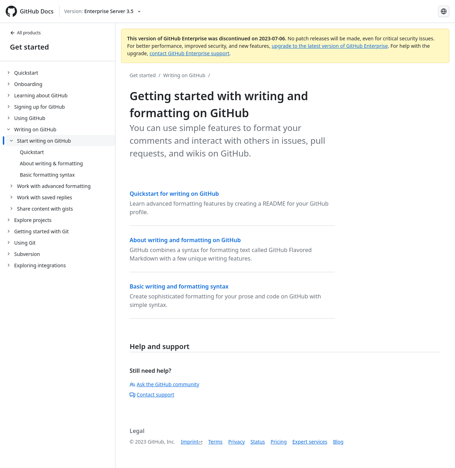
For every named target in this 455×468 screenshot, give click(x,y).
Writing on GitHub (184, 75)
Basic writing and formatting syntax (179, 286)
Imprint (190, 441)
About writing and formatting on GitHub (185, 240)
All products (25, 33)
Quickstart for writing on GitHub (174, 194)
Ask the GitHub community (164, 384)
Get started (29, 47)
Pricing (278, 441)
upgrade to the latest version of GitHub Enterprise (330, 45)
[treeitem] (60, 72)
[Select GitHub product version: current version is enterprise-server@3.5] (102, 11)
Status (257, 441)
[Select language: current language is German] (443, 11)
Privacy (236, 441)
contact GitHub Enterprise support (189, 53)
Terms (215, 441)
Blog (338, 441)
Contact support (152, 394)
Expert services (310, 441)
